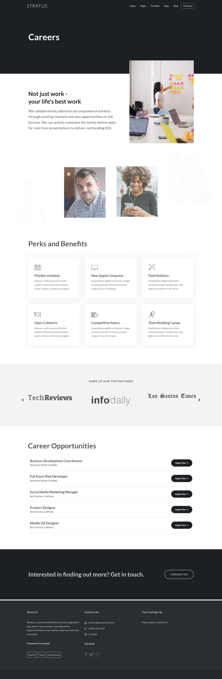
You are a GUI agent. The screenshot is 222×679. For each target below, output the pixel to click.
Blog (166, 6)
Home (133, 6)
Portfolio (155, 6)
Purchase (187, 6)
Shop (175, 6)
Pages (143, 6)
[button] (23, 400)
